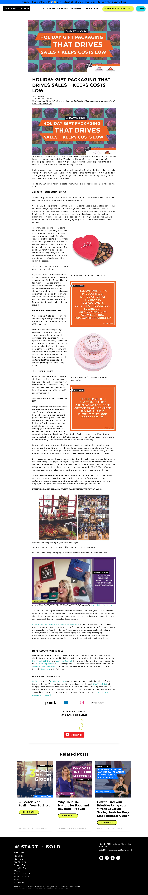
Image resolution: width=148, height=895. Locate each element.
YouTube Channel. (64, 661)
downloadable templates (43, 667)
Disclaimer (23, 888)
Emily (34, 681)
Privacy (29, 888)
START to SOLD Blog (41, 661)
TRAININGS (75, 9)
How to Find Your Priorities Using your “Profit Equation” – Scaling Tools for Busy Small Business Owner (113, 809)
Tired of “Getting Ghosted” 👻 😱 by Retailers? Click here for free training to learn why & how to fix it (74, 2)
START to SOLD (100, 684)
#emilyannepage (51, 625)
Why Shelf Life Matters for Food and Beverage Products (73, 805)
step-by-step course (45, 664)
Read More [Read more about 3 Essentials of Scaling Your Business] (29, 812)
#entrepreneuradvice (69, 625)
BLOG (96, 9)
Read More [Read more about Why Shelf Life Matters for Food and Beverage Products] (68, 815)
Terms (17, 888)
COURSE (87, 9)
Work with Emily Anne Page (59, 888)
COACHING (49, 9)
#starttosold (37, 625)
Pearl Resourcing (58, 681)
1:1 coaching (45, 669)
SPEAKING (62, 9)
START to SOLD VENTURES (41, 888)
